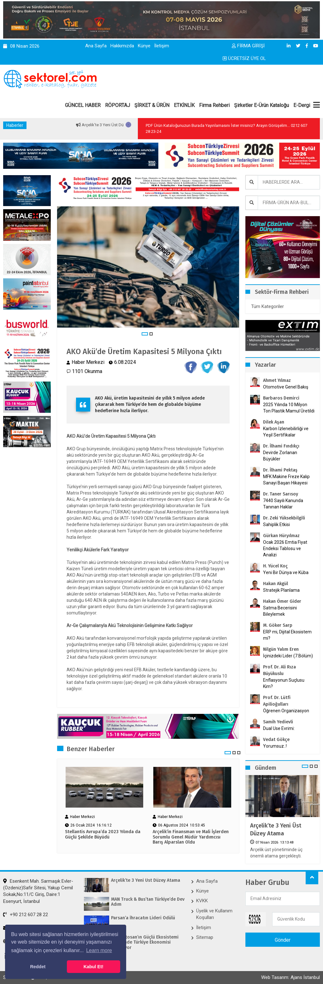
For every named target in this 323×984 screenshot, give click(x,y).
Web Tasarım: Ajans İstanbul (290, 977)
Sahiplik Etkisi (276, 524)
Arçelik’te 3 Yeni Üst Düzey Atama (122, 124)
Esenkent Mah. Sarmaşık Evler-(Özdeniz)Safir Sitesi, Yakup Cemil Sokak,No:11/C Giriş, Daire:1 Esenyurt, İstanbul (38, 891)
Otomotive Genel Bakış (285, 386)
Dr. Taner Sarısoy (280, 494)
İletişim (161, 46)
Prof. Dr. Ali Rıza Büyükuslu (279, 670)
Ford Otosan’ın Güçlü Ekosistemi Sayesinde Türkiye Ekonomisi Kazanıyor (145, 943)
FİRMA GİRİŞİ (248, 46)
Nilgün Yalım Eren (281, 649)
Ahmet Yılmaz (277, 380)
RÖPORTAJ (117, 105)
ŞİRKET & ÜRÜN (151, 105)
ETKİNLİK (184, 105)
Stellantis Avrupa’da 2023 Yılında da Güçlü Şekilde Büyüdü (102, 834)
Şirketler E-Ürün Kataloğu (261, 105)
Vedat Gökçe (276, 739)
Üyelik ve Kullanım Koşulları (214, 914)
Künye (144, 46)
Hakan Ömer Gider (282, 601)
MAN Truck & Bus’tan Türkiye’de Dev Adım (148, 902)
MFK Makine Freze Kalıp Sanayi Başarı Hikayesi (286, 479)
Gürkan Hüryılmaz (281, 535)
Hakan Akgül (275, 583)
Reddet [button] (37, 966)
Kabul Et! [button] (93, 966)
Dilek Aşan (273, 422)
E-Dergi (301, 105)
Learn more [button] (99, 950)
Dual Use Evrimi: (279, 728)
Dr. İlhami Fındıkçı (281, 446)
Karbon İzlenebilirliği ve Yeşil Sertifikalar (285, 431)
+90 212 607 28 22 (25, 914)
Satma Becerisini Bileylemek (280, 611)
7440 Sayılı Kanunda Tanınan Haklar (283, 503)
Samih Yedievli (278, 722)
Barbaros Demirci (281, 398)
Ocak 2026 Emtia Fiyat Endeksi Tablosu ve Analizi (285, 548)
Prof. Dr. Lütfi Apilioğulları (277, 701)
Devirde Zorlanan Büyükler (280, 455)
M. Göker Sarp (277, 625)
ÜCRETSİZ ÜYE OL (244, 58)
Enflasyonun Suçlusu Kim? (283, 683)
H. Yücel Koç (275, 566)
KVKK (202, 901)
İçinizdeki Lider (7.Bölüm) (288, 655)
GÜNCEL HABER (83, 105)
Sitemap (204, 937)
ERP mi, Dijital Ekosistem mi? (287, 635)
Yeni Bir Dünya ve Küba (285, 572)
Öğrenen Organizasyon (286, 710)
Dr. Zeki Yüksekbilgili (284, 518)
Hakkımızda (122, 46)
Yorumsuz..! (275, 746)
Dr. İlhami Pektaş (280, 470)
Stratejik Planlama (281, 590)
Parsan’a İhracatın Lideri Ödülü (143, 918)
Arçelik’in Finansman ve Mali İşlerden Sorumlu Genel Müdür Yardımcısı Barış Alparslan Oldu (191, 837)
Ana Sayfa (96, 46)
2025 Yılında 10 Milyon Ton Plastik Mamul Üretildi (288, 407)
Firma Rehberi (214, 105)
